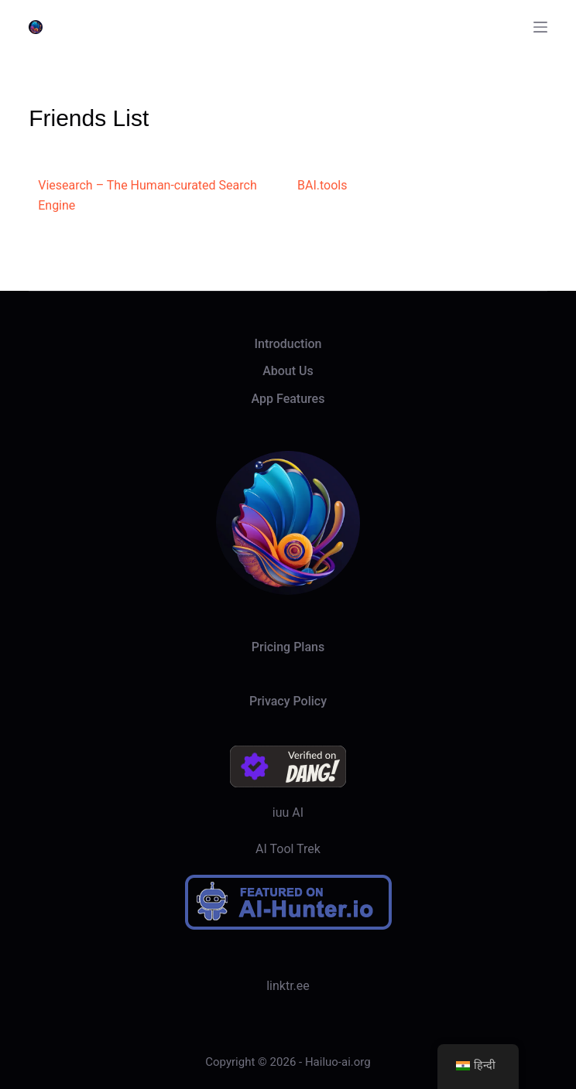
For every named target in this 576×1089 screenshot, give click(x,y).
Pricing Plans (288, 647)
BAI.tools (322, 185)
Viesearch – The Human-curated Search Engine (147, 195)
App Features (288, 398)
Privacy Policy (288, 701)
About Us (288, 371)
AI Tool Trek (288, 849)
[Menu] (540, 27)
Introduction (288, 343)
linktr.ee (288, 985)
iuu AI (288, 812)
